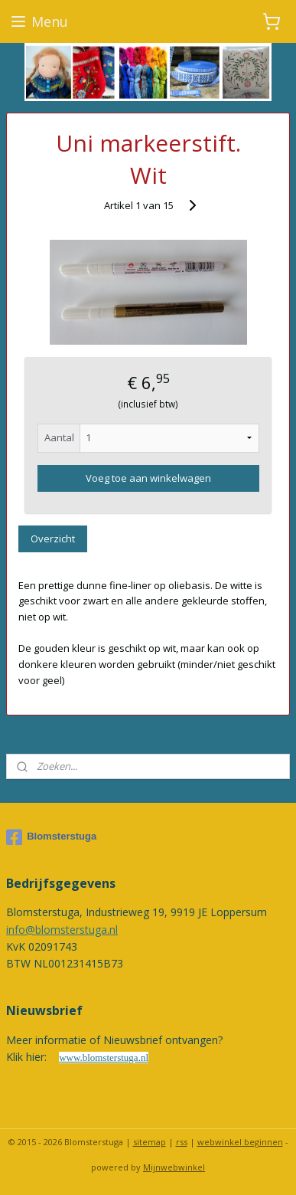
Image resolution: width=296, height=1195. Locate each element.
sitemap (149, 1142)
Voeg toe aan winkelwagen (148, 478)
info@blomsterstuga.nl (62, 929)
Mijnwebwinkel (174, 1167)
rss (181, 1142)
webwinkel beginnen (240, 1142)
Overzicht (53, 538)
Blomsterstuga (51, 837)
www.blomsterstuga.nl (103, 1057)
